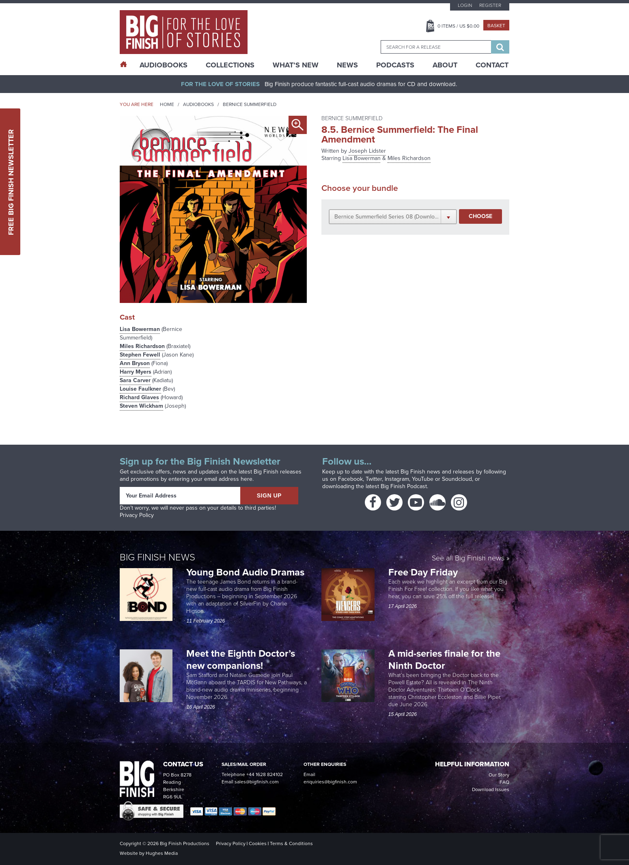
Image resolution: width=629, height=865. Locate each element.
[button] (393, 216)
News (347, 65)
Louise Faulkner (140, 389)
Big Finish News (157, 557)
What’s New (296, 65)
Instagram (397, 479)
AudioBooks (163, 65)
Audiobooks (198, 104)
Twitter (374, 479)
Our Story (499, 774)
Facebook (350, 479)
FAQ (504, 782)
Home (167, 104)
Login (465, 5)
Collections (230, 65)
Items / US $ (458, 26)
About (445, 65)
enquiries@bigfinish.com (330, 781)
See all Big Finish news (468, 558)
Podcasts (395, 65)
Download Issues (490, 789)
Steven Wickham (141, 406)
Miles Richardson (142, 346)
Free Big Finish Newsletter (11, 182)
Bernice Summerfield (249, 104)
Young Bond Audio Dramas (246, 572)
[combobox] (436, 47)
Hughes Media (162, 853)
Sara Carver (135, 380)
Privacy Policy (137, 515)
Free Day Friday (423, 572)
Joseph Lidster (367, 151)
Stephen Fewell (140, 354)
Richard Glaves (139, 397)
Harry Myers (135, 372)
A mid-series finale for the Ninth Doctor (444, 659)
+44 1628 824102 (264, 774)
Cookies (258, 843)
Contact (492, 65)
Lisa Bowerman (140, 329)
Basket (496, 25)
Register (490, 5)
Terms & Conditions (291, 843)
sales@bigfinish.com (257, 781)
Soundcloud (457, 479)
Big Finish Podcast (404, 486)
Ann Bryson (135, 363)
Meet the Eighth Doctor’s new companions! (240, 659)
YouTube (422, 479)
